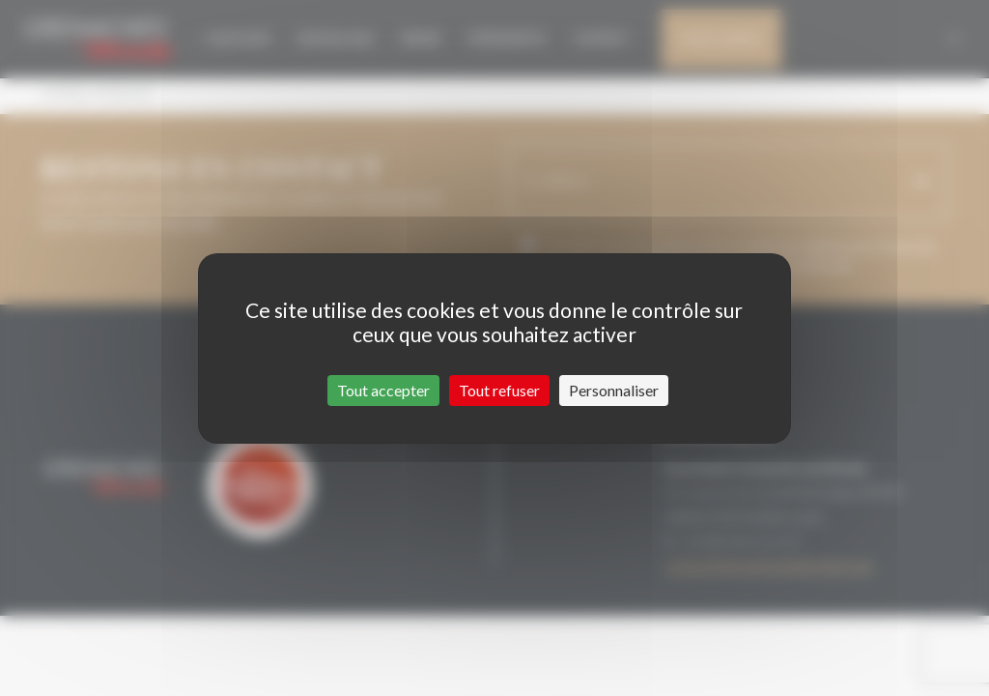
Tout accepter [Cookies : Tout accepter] (383, 390)
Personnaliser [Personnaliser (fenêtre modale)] (614, 390)
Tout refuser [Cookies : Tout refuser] (499, 390)
